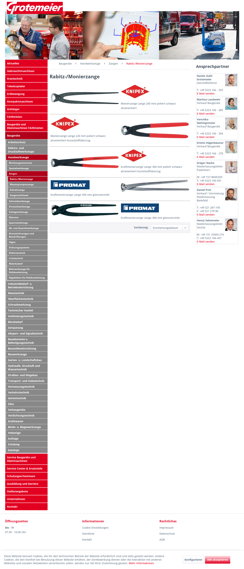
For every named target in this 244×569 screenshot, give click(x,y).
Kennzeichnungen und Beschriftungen (21, 235)
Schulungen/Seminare (21, 476)
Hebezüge (14, 433)
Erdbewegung (16, 94)
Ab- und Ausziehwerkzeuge (24, 228)
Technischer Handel (20, 310)
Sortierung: (141, 227)
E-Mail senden (206, 93)
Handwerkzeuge (18, 157)
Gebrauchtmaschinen (20, 71)
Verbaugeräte (16, 409)
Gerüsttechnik (17, 398)
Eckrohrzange (17, 189)
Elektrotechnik (17, 252)
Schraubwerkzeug (19, 304)
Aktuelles (13, 63)
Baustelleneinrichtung (22, 348)
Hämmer (14, 217)
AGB (162, 539)
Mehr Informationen (141, 563)
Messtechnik (16, 293)
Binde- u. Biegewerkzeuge (24, 427)
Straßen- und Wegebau (23, 375)
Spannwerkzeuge (18, 222)
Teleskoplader (16, 86)
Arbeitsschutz (17, 142)
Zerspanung (15, 327)
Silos (11, 404)
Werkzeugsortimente (20, 162)
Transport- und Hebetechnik (26, 381)
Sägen (12, 242)
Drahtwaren (15, 421)
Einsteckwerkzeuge (19, 206)
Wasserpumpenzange (22, 184)
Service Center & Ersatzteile (24, 468)
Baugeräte (13, 135)
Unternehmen (16, 499)
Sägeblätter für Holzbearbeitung (27, 277)
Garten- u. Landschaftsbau (25, 360)
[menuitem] (26, 63)
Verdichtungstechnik (21, 415)
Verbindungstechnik (21, 316)
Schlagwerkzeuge (18, 212)
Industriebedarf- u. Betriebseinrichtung (20, 285)
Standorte (88, 533)
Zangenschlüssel (19, 195)
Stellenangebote (17, 491)
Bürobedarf (15, 322)
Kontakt (12, 506)
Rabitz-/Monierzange (21, 179)
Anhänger (13, 109)
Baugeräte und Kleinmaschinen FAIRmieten (25, 126)
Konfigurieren (193, 559)
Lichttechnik (16, 258)
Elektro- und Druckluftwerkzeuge (21, 149)
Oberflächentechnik (20, 299)
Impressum (166, 527)
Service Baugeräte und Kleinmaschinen (21, 459)
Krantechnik (15, 78)
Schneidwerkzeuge (19, 201)
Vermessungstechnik (21, 386)
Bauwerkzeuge (17, 354)
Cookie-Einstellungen (95, 527)
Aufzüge (13, 438)
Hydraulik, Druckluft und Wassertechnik (24, 367)
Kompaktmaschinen (20, 101)
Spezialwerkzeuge (19, 168)
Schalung (14, 444)
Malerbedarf (16, 263)
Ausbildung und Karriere (22, 483)
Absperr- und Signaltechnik (25, 333)
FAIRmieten (14, 116)
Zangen (13, 173)
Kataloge (13, 450)
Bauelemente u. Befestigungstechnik (21, 340)
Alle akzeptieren (217, 559)
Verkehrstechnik (18, 392)
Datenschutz (167, 533)
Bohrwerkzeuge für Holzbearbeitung (19, 270)
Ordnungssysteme (19, 247)
